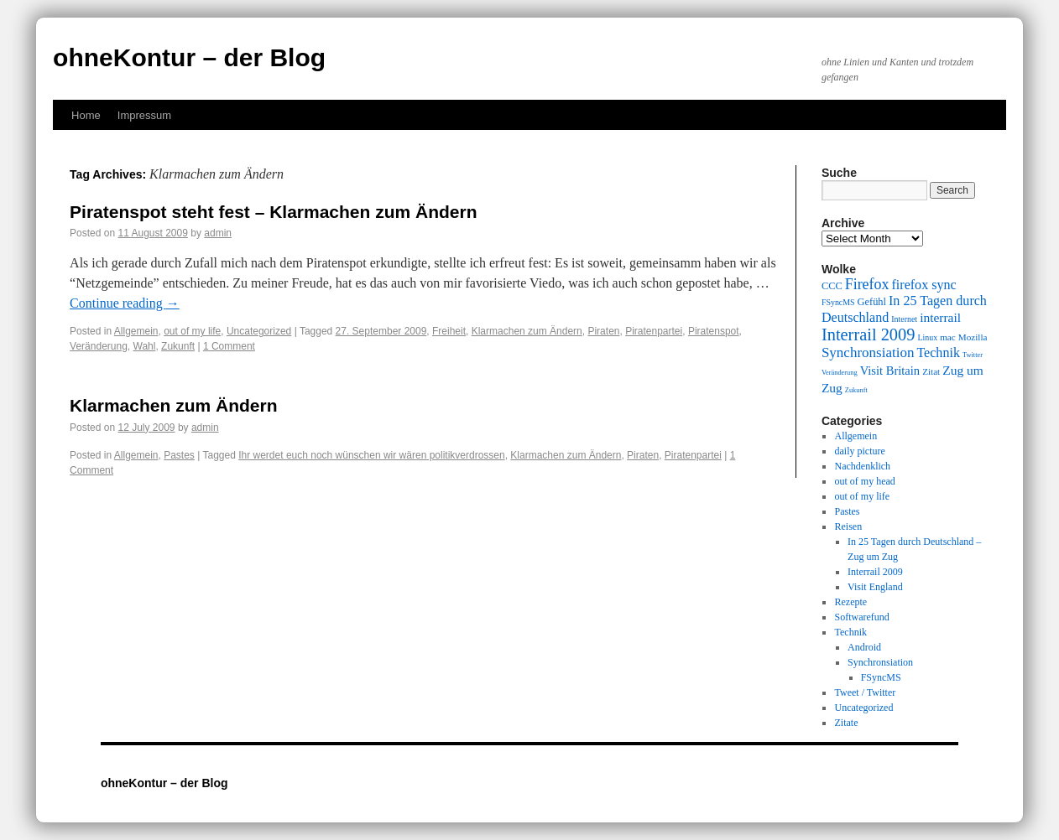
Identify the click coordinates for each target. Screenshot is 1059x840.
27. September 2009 (381, 331)
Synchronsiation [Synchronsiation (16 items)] (868, 352)
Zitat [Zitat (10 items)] (931, 371)
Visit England (875, 587)
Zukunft (178, 346)
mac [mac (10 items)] (948, 337)
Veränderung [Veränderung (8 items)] (840, 372)
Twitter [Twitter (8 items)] (972, 355)
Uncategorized (259, 331)
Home (86, 115)
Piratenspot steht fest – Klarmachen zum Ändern (273, 211)
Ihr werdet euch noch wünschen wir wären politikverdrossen (371, 455)
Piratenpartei (653, 331)
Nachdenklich (862, 466)
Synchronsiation (880, 662)
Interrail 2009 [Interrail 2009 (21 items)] (869, 334)
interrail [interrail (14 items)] (940, 317)
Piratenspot (713, 331)
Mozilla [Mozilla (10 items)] (973, 337)
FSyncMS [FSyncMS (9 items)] (838, 302)
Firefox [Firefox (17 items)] (867, 284)
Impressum (144, 115)
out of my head (864, 481)
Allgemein (136, 331)
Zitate (846, 723)
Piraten (603, 331)
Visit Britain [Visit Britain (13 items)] (890, 370)
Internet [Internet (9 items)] (904, 319)
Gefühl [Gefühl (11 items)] (872, 302)
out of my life (192, 331)
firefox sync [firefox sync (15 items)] (923, 284)
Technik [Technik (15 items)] (938, 352)
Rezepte (850, 602)
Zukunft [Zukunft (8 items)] (856, 390)
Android (864, 647)
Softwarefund (861, 617)
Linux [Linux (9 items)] (927, 337)
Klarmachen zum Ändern (527, 331)
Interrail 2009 (875, 572)
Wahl (144, 346)
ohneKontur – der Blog (189, 57)
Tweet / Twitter (864, 692)
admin (218, 233)
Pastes (179, 455)
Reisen (848, 526)
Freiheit (449, 331)
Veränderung (99, 346)
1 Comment (229, 346)
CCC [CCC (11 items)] (832, 286)
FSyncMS (881, 677)
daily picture (859, 451)
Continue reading (125, 303)
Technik (850, 632)
